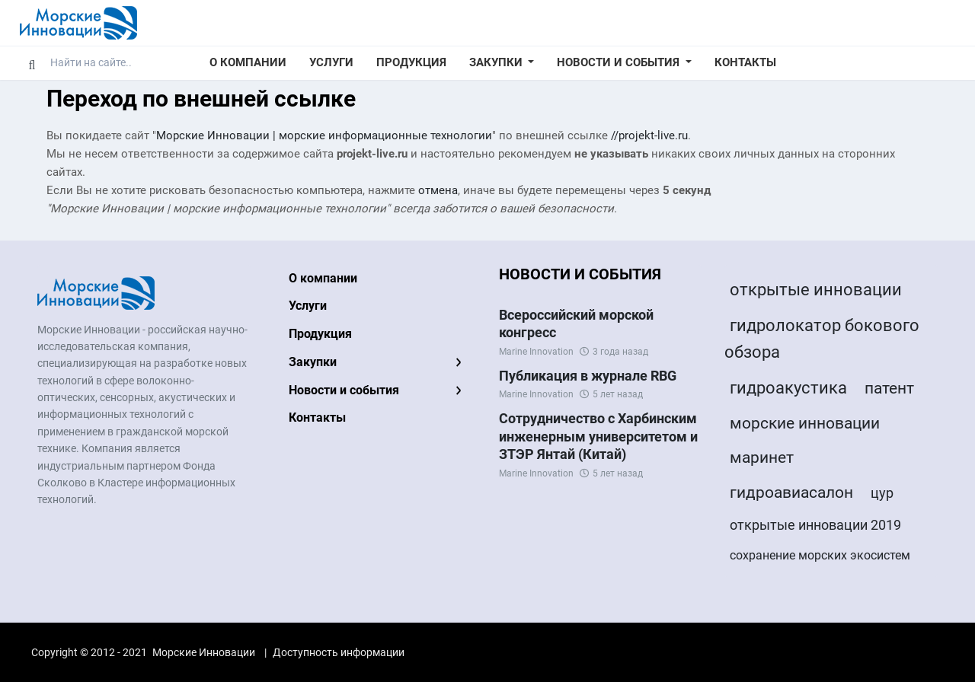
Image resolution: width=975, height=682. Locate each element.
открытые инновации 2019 (815, 525)
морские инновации (805, 423)
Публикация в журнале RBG (587, 376)
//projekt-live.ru (649, 135)
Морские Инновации (203, 652)
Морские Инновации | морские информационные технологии (324, 135)
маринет (762, 457)
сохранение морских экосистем (820, 555)
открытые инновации (816, 289)
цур (882, 493)
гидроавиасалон (791, 492)
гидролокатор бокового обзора (821, 339)
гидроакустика (788, 387)
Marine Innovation (536, 351)
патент (889, 388)
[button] (502, 63)
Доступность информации (338, 652)
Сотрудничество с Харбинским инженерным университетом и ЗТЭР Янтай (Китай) (598, 436)
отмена (438, 190)
